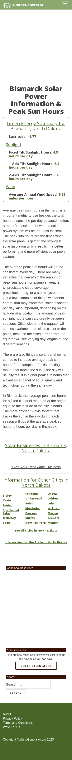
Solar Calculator (36, 666)
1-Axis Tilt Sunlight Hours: (31, 163)
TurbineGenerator (23, 4)
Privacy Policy (12, 718)
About (7, 714)
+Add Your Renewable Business (36, 467)
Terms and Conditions (18, 722)
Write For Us (11, 727)
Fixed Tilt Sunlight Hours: (30, 152)
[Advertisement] (36, 49)
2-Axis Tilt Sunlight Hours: (31, 175)
